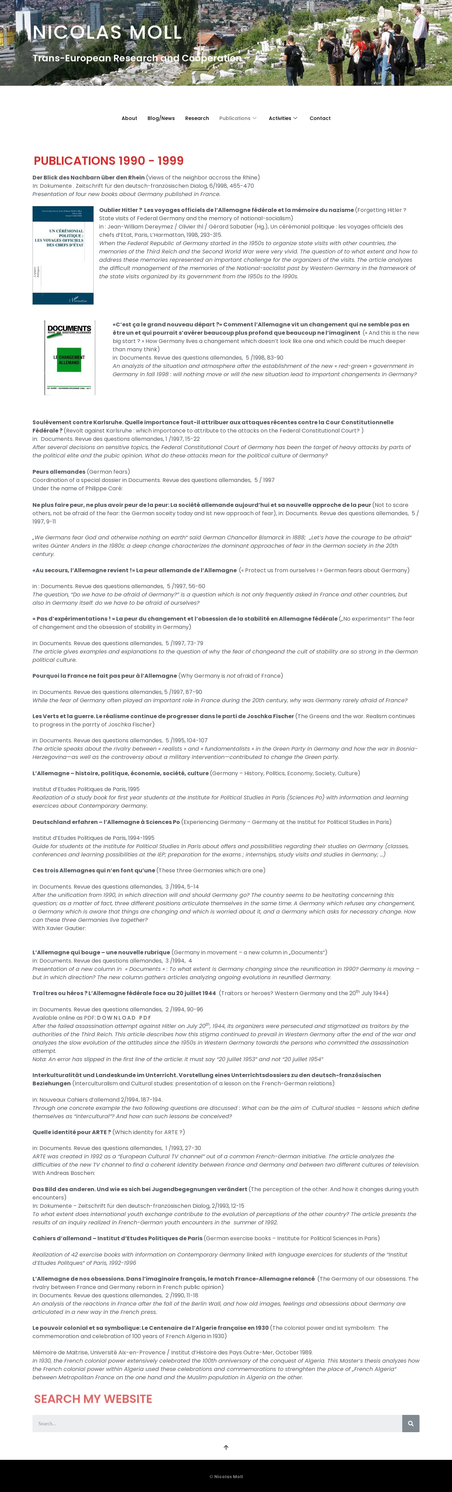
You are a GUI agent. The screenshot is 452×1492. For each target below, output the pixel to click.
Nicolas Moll (107, 28)
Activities (285, 118)
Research (194, 118)
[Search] (411, 1423)
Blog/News (157, 118)
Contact (324, 118)
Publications (237, 118)
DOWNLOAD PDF (124, 1017)
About (125, 118)
